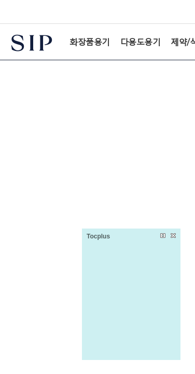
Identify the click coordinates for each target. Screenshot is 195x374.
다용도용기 (140, 41)
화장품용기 (89, 41)
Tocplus (98, 236)
